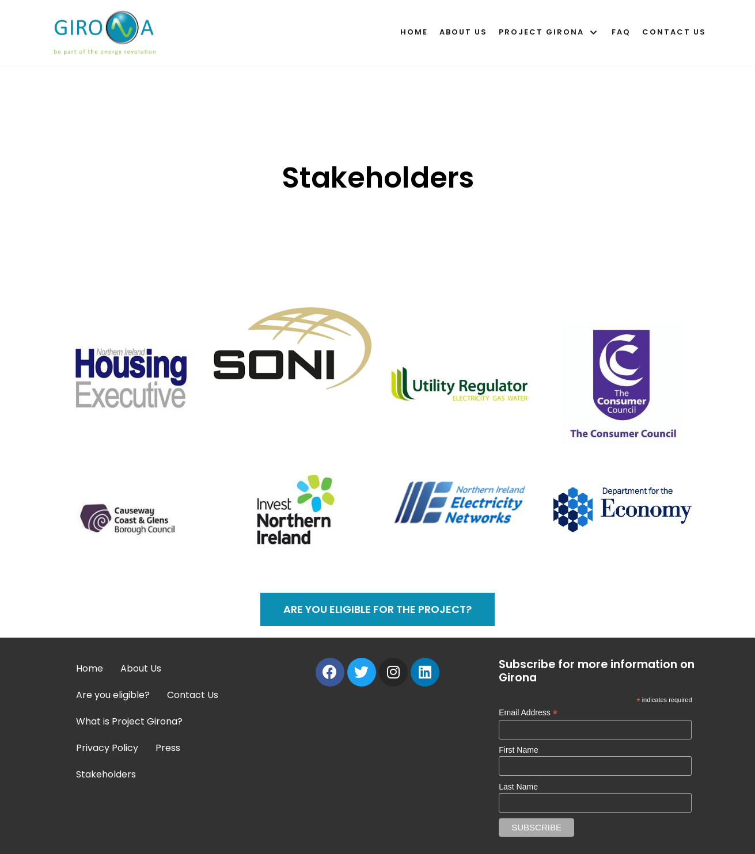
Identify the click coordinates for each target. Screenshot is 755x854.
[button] (377, 609)
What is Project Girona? (129, 721)
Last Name (518, 786)
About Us (463, 31)
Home (414, 31)
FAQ (621, 31)
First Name (518, 749)
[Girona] (107, 32)
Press (167, 747)
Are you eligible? (113, 695)
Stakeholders (106, 774)
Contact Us (674, 31)
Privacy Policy (107, 747)
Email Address (528, 712)
